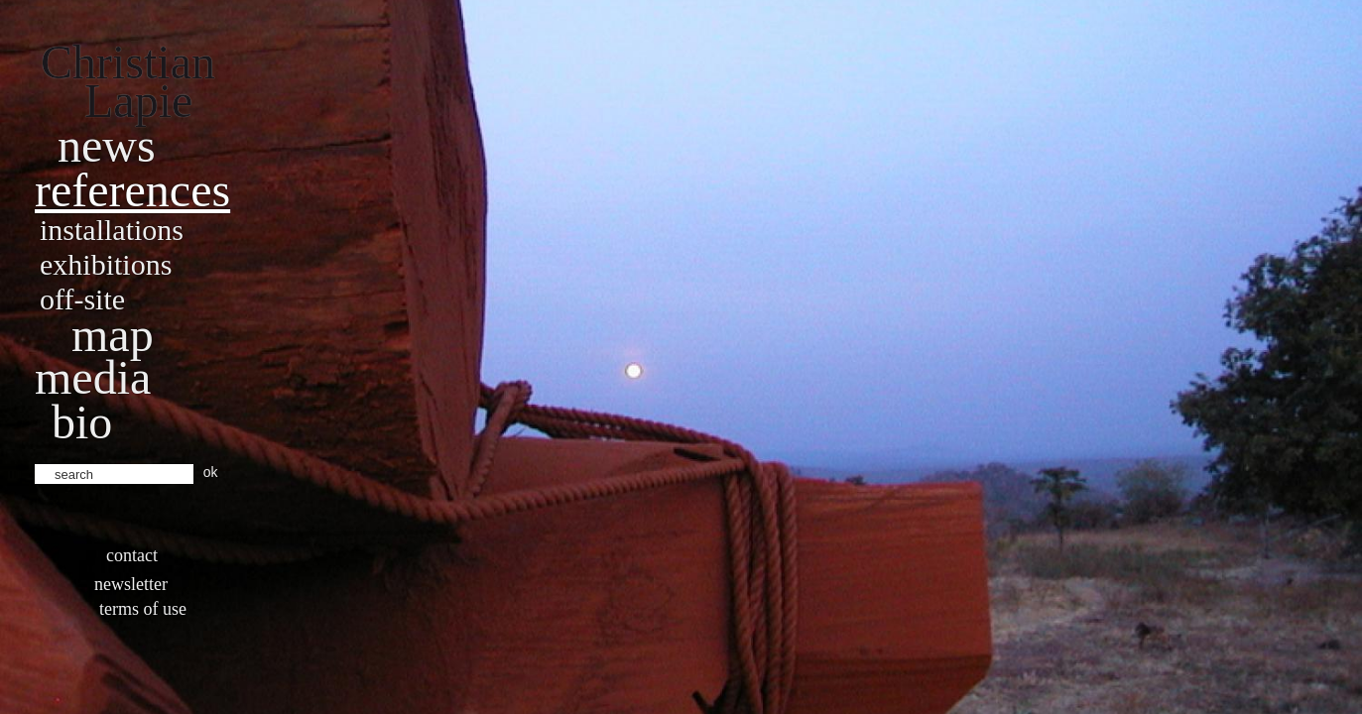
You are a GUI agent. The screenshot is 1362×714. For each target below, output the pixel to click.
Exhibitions (106, 264)
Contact (132, 555)
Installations (112, 229)
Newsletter (131, 584)
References (132, 190)
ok (210, 472)
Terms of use (142, 609)
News (107, 145)
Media (93, 377)
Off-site (82, 299)
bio (82, 422)
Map (112, 334)
